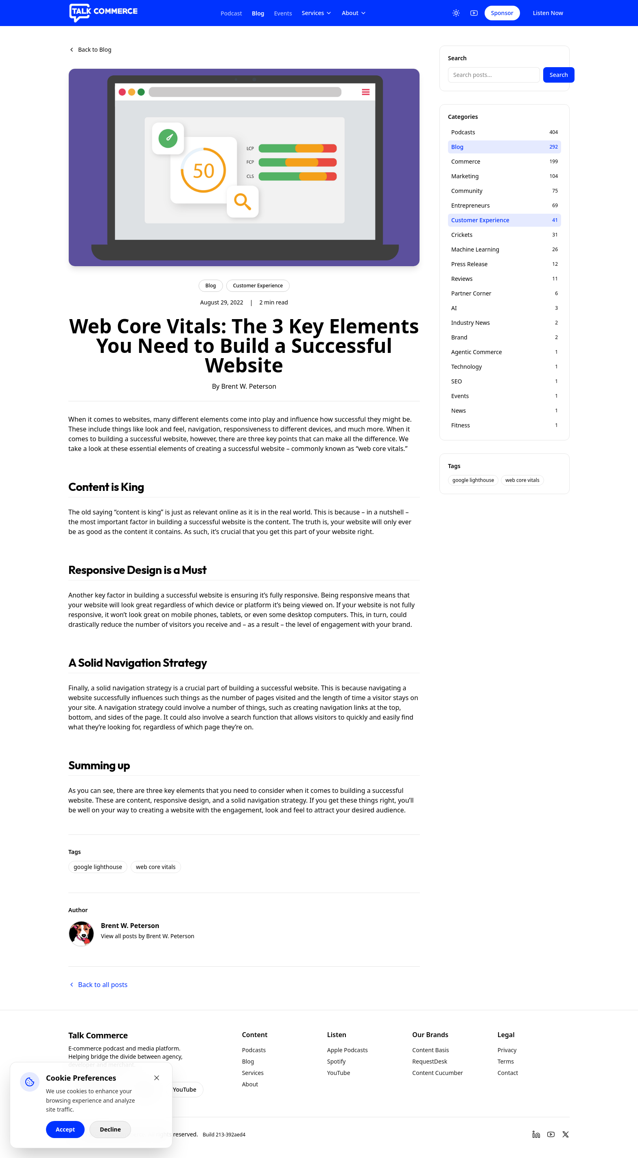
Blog (258, 13)
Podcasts (254, 1050)
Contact (508, 1073)
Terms (506, 1061)
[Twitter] (566, 1134)
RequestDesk (429, 1061)
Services (317, 13)
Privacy (507, 1050)
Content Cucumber (437, 1073)
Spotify (336, 1061)
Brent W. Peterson (248, 386)
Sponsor (502, 13)
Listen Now (548, 13)
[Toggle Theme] (456, 13)
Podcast (231, 13)
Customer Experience (258, 285)
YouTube (184, 1089)
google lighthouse (98, 867)
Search (559, 75)
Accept (65, 1129)
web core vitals (155, 867)
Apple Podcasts (347, 1050)
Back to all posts (97, 984)
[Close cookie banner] (156, 1078)
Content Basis (430, 1050)
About (354, 13)
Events (283, 13)
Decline (110, 1129)
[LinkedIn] (536, 1134)
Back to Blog (89, 49)
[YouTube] (474, 13)
